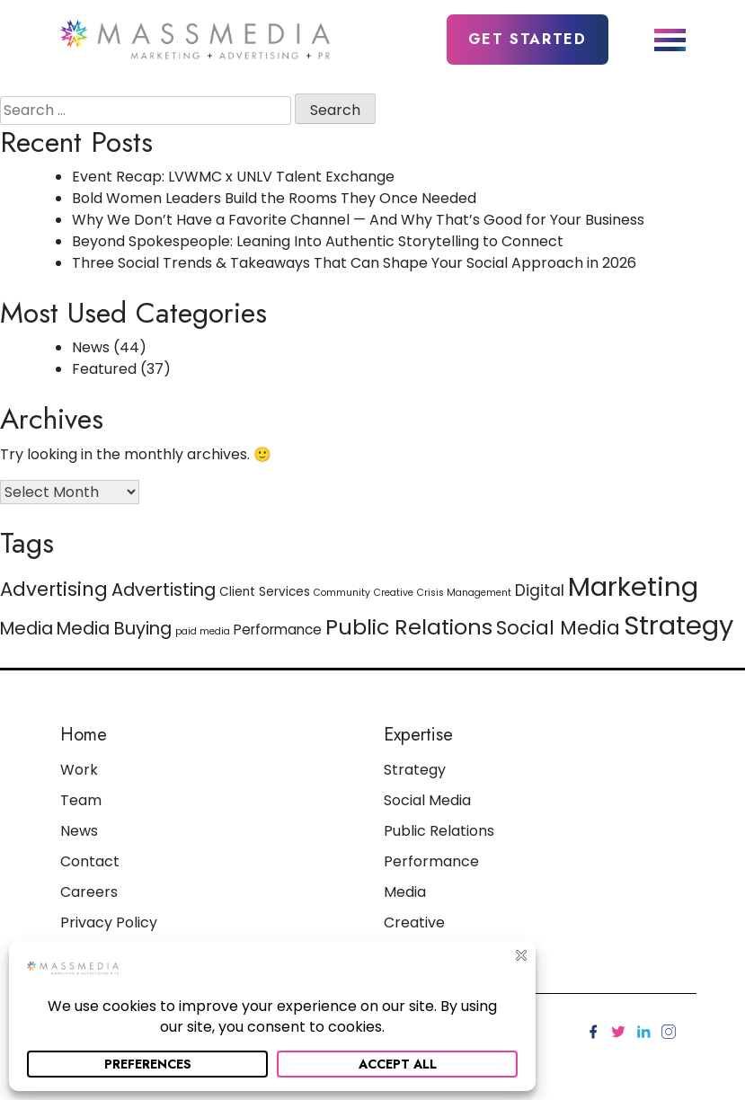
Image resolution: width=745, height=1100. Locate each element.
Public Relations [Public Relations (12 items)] (408, 627)
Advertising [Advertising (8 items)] (54, 589)
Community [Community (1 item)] (342, 592)
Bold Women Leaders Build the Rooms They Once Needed (274, 198)
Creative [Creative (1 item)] (393, 592)
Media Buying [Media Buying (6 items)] (114, 628)
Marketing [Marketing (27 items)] (633, 586)
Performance (431, 861)
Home (83, 735)
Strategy (415, 769)
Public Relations (439, 831)
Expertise (418, 735)
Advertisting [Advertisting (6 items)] (163, 589)
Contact (90, 861)
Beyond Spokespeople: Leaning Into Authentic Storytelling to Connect (317, 241)
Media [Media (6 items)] (26, 628)
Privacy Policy (108, 922)
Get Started (527, 39)
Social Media (427, 800)
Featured (104, 369)
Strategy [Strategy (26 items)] (678, 625)
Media (405, 892)
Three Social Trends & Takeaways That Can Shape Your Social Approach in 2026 (354, 263)
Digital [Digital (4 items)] (539, 590)
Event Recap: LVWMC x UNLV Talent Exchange (233, 176)
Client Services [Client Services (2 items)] (264, 591)
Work (79, 769)
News (91, 347)
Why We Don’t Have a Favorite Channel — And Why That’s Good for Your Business (358, 219)
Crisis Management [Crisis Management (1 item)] (464, 592)
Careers (89, 892)
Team (81, 800)
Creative (414, 922)
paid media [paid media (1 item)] (202, 631)
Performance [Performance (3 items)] (278, 629)
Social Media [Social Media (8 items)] (558, 628)
